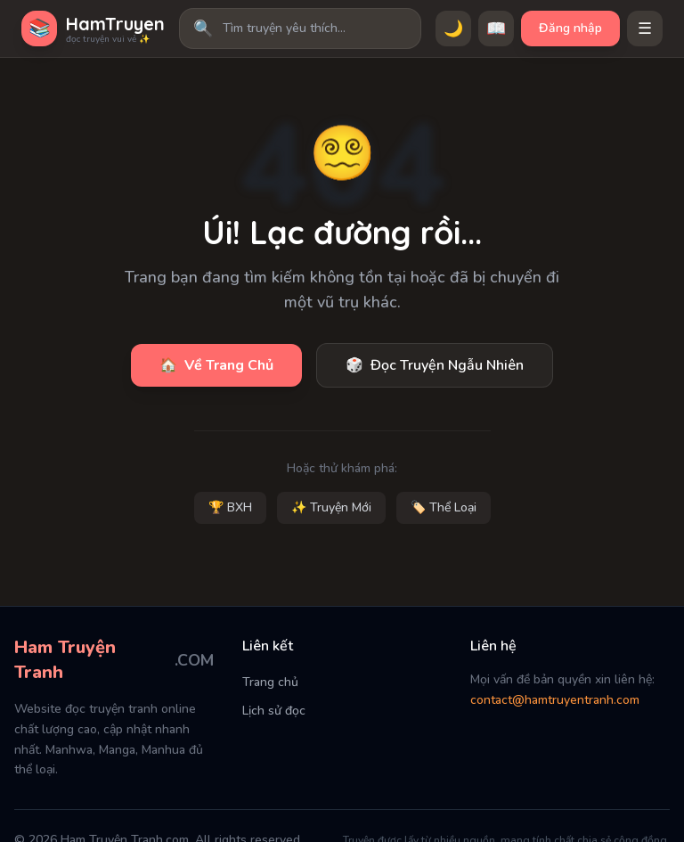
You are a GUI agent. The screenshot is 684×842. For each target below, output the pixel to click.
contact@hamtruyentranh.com (554, 699)
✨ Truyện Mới (331, 507)
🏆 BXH (230, 507)
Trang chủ (270, 682)
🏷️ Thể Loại (443, 507)
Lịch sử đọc (273, 710)
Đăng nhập (570, 28)
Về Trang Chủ (216, 365)
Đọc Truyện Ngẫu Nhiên (435, 365)
